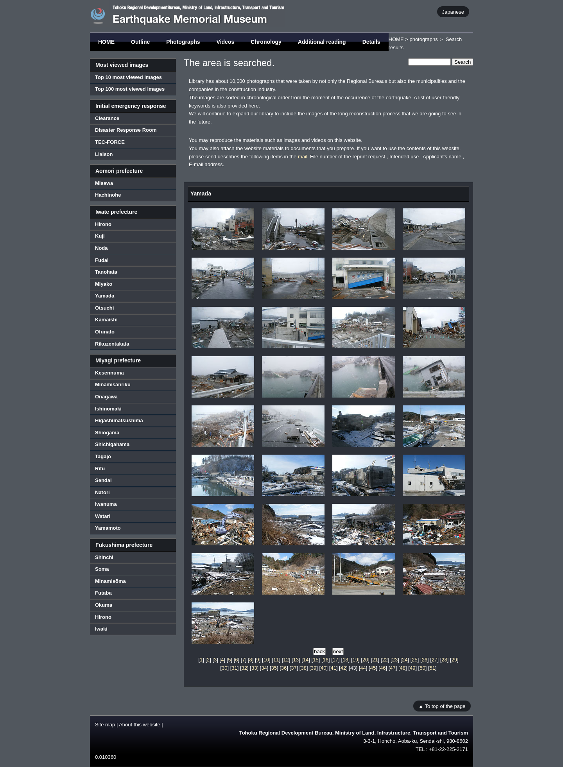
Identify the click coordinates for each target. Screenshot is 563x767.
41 (333, 668)
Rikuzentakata (112, 344)
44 (363, 668)
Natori (102, 492)
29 (454, 660)
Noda (101, 248)
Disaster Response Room (126, 130)
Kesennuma (109, 373)
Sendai (103, 480)
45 (373, 668)
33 (254, 668)
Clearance (107, 118)
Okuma (103, 605)
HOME (106, 42)
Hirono (103, 224)
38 (303, 668)
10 (266, 660)
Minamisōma (110, 581)
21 (375, 660)
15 (315, 660)
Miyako (103, 284)
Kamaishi (106, 320)
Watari (102, 516)
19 (355, 660)
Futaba (103, 593)
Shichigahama (112, 444)
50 (422, 668)
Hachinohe (108, 195)
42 (343, 668)
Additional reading (322, 42)
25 (414, 660)
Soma (102, 569)
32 (244, 668)
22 (384, 660)
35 (274, 668)
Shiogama (107, 432)
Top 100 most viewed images (130, 89)
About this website (139, 725)
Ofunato (105, 332)
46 (382, 668)
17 (335, 660)
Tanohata (106, 272)
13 (296, 660)
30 (224, 668)
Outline (140, 42)
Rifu (100, 468)
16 (325, 660)
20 (365, 660)
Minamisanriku (113, 384)
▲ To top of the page (441, 706)
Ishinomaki (108, 409)
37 (293, 668)
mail (302, 156)
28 (444, 660)
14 (305, 660)
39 (313, 668)
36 (284, 668)
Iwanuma (106, 504)
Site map (105, 725)
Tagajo (103, 456)
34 (264, 668)
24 (404, 660)
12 (286, 660)
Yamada (104, 296)
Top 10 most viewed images (128, 77)
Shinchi (104, 557)
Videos (226, 42)
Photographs (183, 42)
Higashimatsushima (119, 420)
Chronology (266, 42)
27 (434, 660)
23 (395, 660)
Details (371, 42)
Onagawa (106, 397)
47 (392, 668)
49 (412, 668)
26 (424, 660)
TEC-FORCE (110, 142)
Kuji (100, 236)
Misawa (104, 183)
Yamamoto (108, 528)
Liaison (104, 154)
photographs (423, 39)
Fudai (102, 260)
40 (323, 668)
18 (345, 660)
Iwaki (101, 629)
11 (276, 660)
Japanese (453, 11)
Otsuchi (104, 308)
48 (402, 668)
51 (432, 668)
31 (234, 668)
